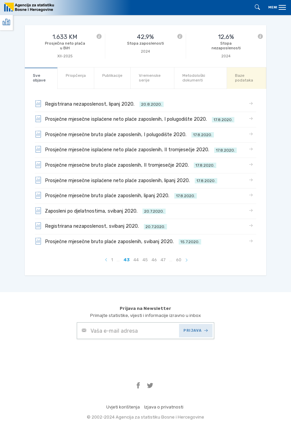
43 (126, 259)
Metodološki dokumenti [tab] (193, 77)
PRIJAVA (195, 330)
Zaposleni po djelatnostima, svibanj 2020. (100, 210)
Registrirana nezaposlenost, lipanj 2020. (99, 103)
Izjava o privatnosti (163, 406)
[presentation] (128, 355)
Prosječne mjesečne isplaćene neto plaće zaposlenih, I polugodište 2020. (134, 118)
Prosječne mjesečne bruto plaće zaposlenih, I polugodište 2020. (124, 134)
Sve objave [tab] (39, 77)
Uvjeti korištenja (123, 406)
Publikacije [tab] (112, 75)
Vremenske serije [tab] (150, 77)
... (118, 259)
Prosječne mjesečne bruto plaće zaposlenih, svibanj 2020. (118, 241)
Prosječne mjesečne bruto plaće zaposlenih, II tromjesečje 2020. (125, 164)
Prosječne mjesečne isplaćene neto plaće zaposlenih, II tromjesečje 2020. (136, 149)
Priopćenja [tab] (76, 75)
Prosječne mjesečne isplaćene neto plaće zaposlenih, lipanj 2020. (126, 180)
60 (178, 259)
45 (145, 259)
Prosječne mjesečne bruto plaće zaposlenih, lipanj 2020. (116, 195)
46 (154, 259)
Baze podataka (244, 77)
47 (163, 259)
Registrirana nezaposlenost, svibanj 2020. (101, 225)
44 (136, 259)
